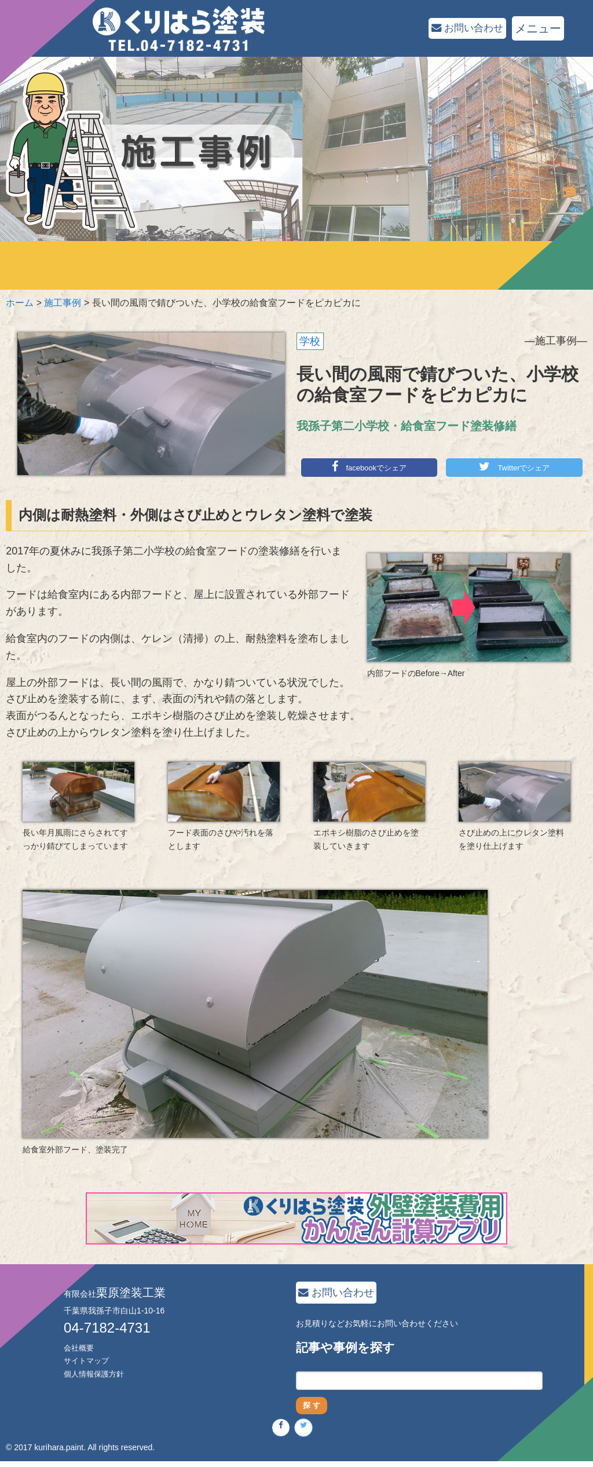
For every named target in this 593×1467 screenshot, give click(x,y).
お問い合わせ (461, 28)
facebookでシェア (369, 467)
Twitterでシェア (514, 467)
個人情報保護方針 (96, 1374)
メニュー (538, 28)
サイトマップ (88, 1361)
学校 (309, 341)
